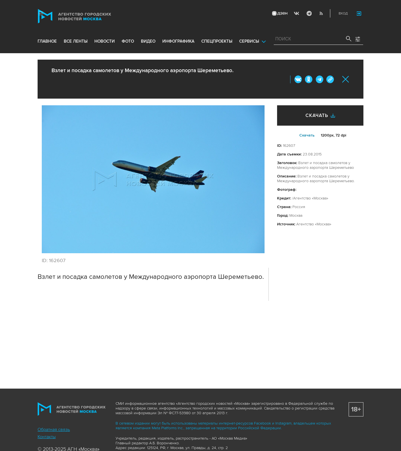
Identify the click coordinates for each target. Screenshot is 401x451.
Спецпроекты (216, 42)
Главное (47, 42)
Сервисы (249, 42)
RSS (321, 13)
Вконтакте (298, 79)
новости (104, 42)
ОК (309, 79)
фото (128, 42)
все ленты (75, 42)
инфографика (178, 42)
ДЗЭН (279, 13)
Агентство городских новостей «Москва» (85, 16)
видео (148, 42)
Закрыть (345, 79)
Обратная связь (54, 429)
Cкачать (307, 135)
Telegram (308, 13)
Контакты (47, 437)
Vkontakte (296, 13)
